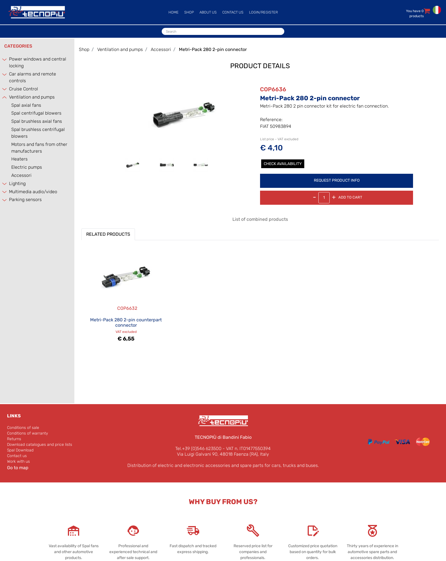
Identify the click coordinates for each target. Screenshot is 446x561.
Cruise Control (23, 89)
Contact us (17, 455)
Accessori (21, 175)
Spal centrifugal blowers (36, 113)
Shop (84, 49)
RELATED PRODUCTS (108, 234)
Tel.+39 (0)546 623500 (198, 448)
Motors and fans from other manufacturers (39, 148)
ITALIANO (436, 10)
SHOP (189, 12)
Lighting (17, 183)
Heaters (19, 159)
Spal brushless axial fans (36, 121)
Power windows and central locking (37, 62)
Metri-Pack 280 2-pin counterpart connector (126, 322)
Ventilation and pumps (32, 97)
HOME (173, 12)
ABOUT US (208, 12)
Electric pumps (26, 167)
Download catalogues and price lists (39, 444)
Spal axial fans (26, 105)
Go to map (17, 467)
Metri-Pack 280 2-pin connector (213, 49)
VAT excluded (126, 332)
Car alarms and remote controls (32, 77)
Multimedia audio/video (33, 191)
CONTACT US (232, 12)
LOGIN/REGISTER (263, 12)
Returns (14, 439)
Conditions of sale (23, 427)
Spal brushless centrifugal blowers (38, 133)
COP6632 (127, 308)
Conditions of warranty (27, 433)
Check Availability (283, 163)
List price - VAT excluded (279, 139)
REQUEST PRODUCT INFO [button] (337, 180)
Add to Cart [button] (350, 197)
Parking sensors (25, 199)
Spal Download (20, 450)
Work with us (18, 461)
